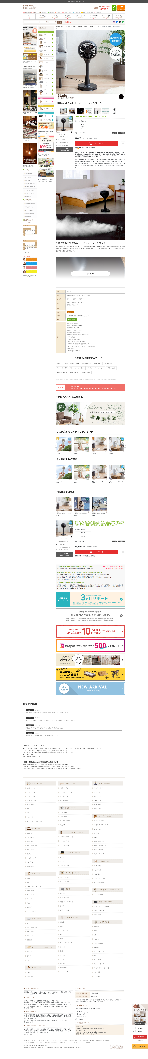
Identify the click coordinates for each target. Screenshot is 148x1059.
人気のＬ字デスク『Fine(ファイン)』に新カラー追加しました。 (44, 726)
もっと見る (90, 274)
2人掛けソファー (31, 790)
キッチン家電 (97, 913)
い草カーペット (64, 908)
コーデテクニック (28, 210)
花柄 (61, 949)
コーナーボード (64, 863)
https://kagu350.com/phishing (31, 754)
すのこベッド (30, 835)
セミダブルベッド (32, 860)
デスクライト (97, 803)
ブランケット (30, 930)
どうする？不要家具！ (29, 203)
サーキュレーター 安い (77, 368)
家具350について (33, 1038)
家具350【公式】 (60, 26)
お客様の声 (85, 1038)
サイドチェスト (64, 843)
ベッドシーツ (30, 958)
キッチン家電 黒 (62, 372)
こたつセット (64, 823)
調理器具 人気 (75, 372)
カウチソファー (31, 798)
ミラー (95, 933)
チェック (62, 945)
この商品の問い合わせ (63, 136)
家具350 (25, 1038)
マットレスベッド (32, 843)
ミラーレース (64, 970)
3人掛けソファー (31, 794)
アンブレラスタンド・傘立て (102, 966)
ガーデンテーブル (99, 819)
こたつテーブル (64, 815)
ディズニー (63, 953)
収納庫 (95, 835)
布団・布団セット (32, 925)
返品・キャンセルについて (87, 12)
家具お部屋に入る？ (29, 207)
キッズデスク (97, 864)
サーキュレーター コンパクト (96, 368)
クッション (97, 937)
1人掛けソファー (31, 786)
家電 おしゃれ (111, 368)
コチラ (31, 1006)
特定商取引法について (29, 186)
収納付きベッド (31, 831)
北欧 (61, 924)
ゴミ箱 (95, 929)
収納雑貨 (96, 925)
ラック (29, 901)
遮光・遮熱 (63, 966)
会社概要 (88, 1040)
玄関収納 (29, 905)
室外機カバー (97, 831)
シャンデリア (97, 794)
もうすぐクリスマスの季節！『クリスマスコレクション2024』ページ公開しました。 (51, 718)
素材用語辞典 (27, 216)
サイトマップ (27, 196)
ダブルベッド (30, 864)
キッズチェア (97, 868)
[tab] (48, 987)
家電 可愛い (98, 363)
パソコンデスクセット (66, 835)
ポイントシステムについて (51, 1040)
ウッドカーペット (65, 896)
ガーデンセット (98, 827)
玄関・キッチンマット (66, 900)
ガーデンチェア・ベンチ (101, 823)
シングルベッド (31, 856)
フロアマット (64, 904)
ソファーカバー (31, 815)
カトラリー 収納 (62, 368)
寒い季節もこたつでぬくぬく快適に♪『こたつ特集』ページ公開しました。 (48, 711)
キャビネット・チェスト (34, 884)
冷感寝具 (29, 938)
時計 (95, 954)
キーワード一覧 (71, 1040)
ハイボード (63, 859)
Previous (55, 445)
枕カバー (29, 954)
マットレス (30, 934)
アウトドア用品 (98, 892)
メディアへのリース (29, 193)
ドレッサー (30, 897)
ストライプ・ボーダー (66, 941)
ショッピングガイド (67, 12)
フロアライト (97, 807)
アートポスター (98, 958)
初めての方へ (50, 12)
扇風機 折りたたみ (89, 379)
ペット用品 (97, 970)
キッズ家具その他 (99, 880)
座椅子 (29, 811)
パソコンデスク (64, 839)
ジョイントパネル (99, 839)
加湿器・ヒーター (99, 908)
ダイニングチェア (65, 879)
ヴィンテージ (64, 928)
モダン (62, 932)
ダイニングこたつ (65, 819)
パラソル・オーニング (100, 843)
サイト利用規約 (39, 1040)
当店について (42, 12)
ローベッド (30, 839)
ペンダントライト (99, 786)
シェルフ (29, 876)
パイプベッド (30, 848)
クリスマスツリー (99, 949)
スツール (29, 807)
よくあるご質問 (76, 12)
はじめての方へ (42, 1038)
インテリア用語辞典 (29, 213)
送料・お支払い (28, 177)
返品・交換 (27, 180)
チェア (29, 970)
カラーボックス (31, 889)
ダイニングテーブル (66, 790)
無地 (61, 937)
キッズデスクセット (99, 876)
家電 (69, 26)
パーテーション (31, 909)
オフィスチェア (31, 974)
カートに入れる (96, 143)
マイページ (58, 12)
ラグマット (63, 892)
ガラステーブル (64, 794)
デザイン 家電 (86, 372)
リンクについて (62, 1040)
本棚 (28, 880)
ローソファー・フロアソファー (36, 819)
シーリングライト (99, 790)
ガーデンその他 (98, 848)
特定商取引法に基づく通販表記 (103, 1038)
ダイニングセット (65, 875)
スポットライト (98, 798)
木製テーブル (64, 786)
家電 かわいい (109, 363)
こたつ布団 (63, 810)
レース (62, 957)
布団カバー (30, 950)
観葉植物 (96, 945)
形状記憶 (62, 961)
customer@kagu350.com (92, 1032)
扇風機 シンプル (94, 26)
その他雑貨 (97, 974)
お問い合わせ (97, 12)
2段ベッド (30, 852)
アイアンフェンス (99, 852)
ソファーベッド (31, 803)
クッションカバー (99, 941)
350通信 (92, 1038)
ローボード (63, 855)
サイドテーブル (64, 798)
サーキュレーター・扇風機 (80, 26)
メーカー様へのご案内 (29, 190)
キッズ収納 (97, 872)
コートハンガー (31, 893)
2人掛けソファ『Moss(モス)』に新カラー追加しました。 (43, 733)
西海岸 (62, 920)
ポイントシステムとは (29, 183)
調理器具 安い (87, 363)
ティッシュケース (99, 962)
